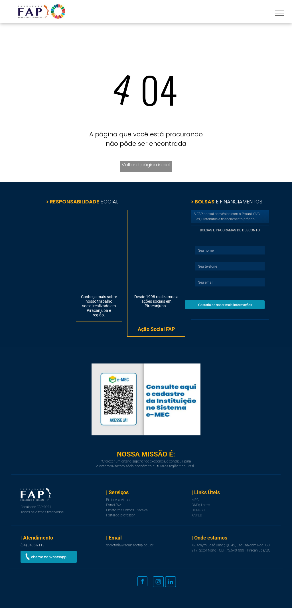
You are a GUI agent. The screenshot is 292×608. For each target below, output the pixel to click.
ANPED (197, 515)
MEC (195, 500)
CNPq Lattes (201, 505)
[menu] (279, 13)
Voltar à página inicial (146, 164)
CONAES (198, 510)
